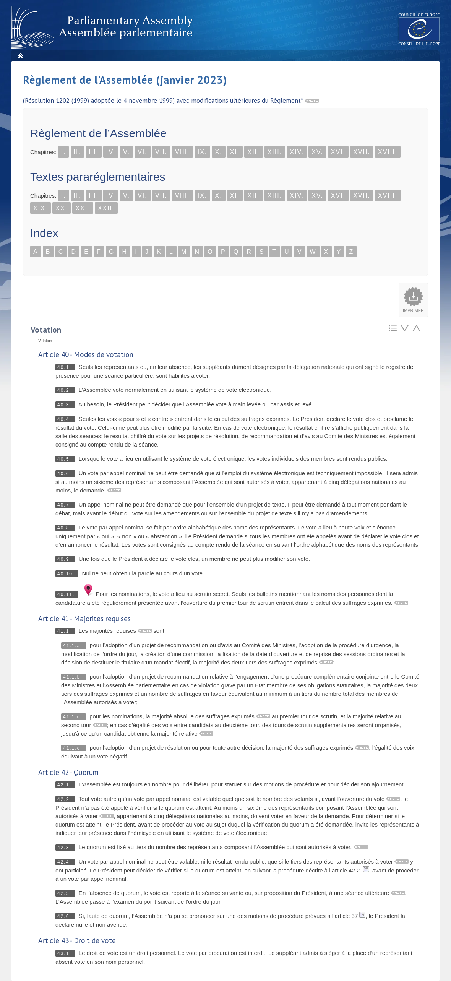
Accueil (20, 55)
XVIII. (387, 152)
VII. (161, 152)
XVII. (361, 152)
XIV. (297, 152)
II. (77, 152)
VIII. (182, 152)
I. (63, 152)
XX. (61, 208)
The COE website (419, 29)
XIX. (40, 208)
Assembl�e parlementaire (103, 27)
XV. (317, 152)
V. (126, 152)
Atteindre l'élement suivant (405, 328)
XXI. (82, 208)
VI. (143, 152)
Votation (46, 330)
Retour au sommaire (393, 328)
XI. (235, 152)
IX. (203, 152)
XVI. (338, 152)
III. (94, 152)
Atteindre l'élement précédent (416, 328)
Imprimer (413, 310)
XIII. (275, 152)
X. (218, 152)
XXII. (106, 208)
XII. (253, 152)
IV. (110, 152)
